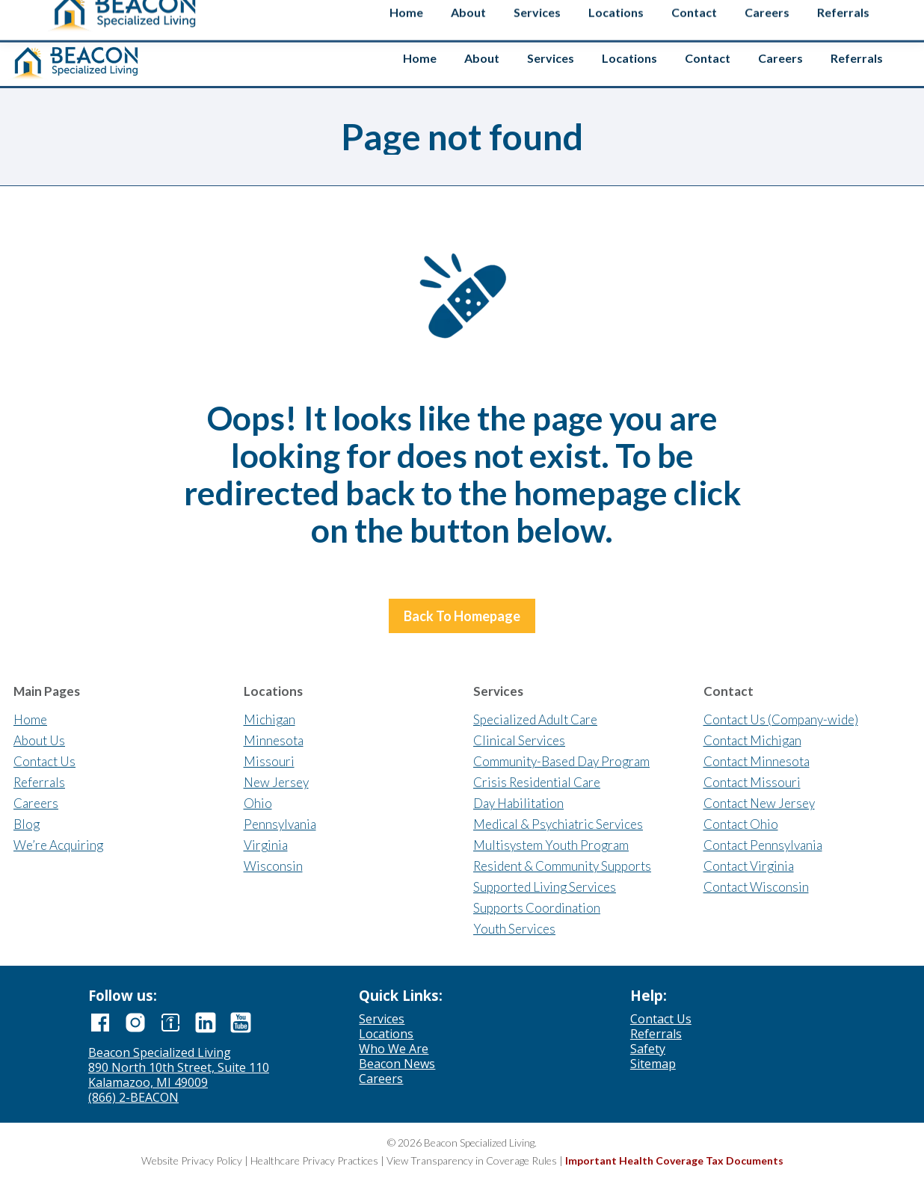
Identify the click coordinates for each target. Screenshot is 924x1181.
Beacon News (397, 1063)
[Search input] (785, 14)
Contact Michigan (752, 740)
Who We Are (393, 1048)
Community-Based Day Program (561, 761)
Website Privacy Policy (191, 1160)
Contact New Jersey (759, 803)
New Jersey (276, 782)
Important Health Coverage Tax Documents (674, 1160)
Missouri (269, 761)
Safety (875, 17)
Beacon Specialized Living (159, 1052)
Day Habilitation (518, 803)
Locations (386, 1034)
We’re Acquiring (58, 845)
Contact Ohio (740, 824)
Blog (26, 824)
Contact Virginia (748, 866)
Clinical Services (519, 740)
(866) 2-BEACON (133, 1097)
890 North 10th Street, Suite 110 (178, 1067)
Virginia (266, 845)
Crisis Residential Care (536, 782)
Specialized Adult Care (535, 719)
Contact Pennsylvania (762, 845)
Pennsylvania (280, 824)
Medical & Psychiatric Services (558, 824)
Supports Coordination (536, 908)
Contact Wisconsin (756, 887)
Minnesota (274, 740)
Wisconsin (273, 866)
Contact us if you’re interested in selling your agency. (456, 15)
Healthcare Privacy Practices (314, 1160)
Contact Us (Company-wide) (780, 719)
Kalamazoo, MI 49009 (148, 1082)
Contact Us (44, 761)
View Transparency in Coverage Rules (471, 1160)
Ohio (258, 803)
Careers (35, 803)
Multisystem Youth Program (551, 845)
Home (30, 719)
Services (381, 1019)
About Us (39, 740)
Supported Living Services (544, 887)
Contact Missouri (752, 782)
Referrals (39, 782)
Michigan (269, 719)
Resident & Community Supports (562, 866)
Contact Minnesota (756, 761)
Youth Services (514, 929)
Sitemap (653, 1063)
